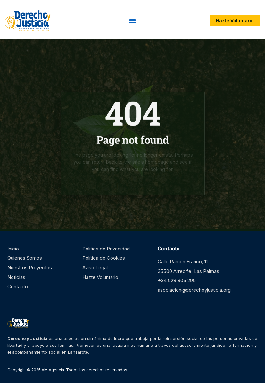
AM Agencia (52, 369)
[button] (133, 21)
